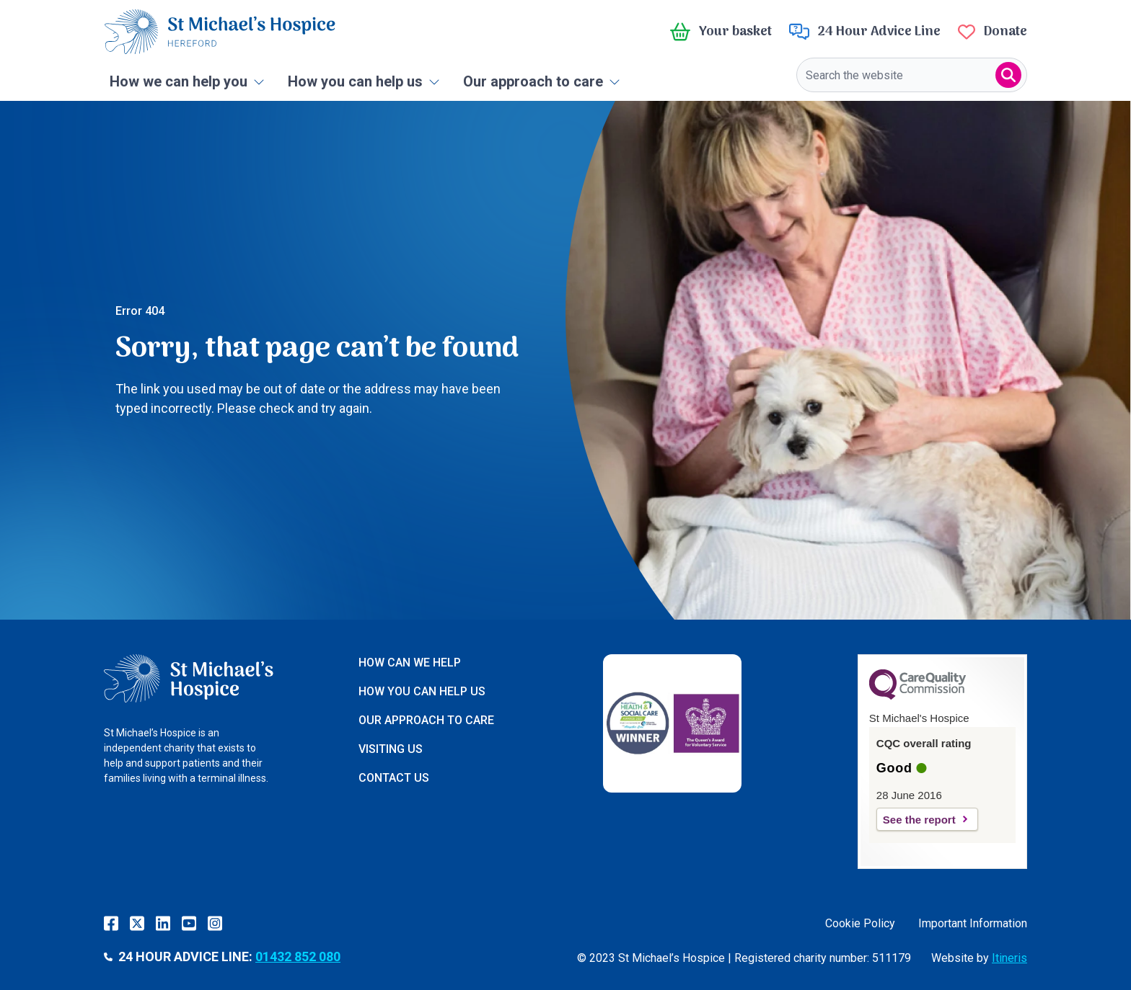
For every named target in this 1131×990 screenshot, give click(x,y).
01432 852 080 (297, 956)
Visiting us (390, 749)
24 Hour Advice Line (865, 31)
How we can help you (187, 81)
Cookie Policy (860, 923)
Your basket (721, 31)
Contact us (393, 778)
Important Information (972, 923)
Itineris (1009, 958)
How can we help (409, 662)
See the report (919, 819)
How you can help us (364, 81)
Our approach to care (541, 81)
